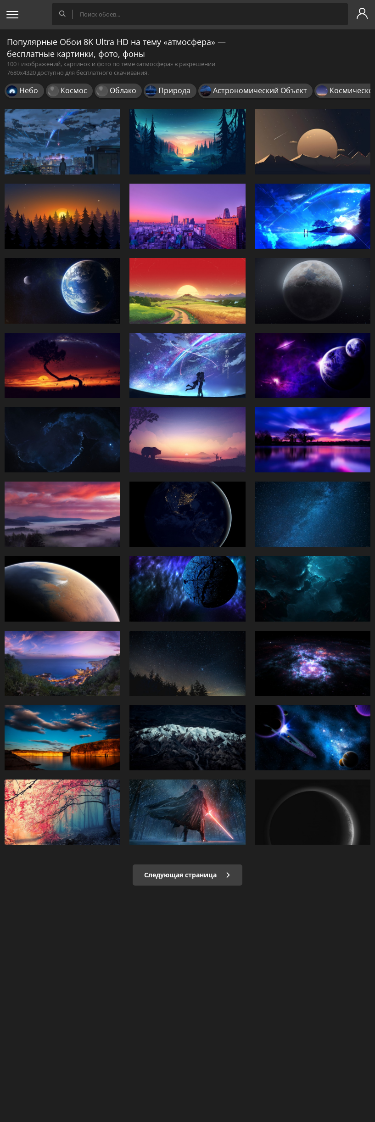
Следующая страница (187, 874)
